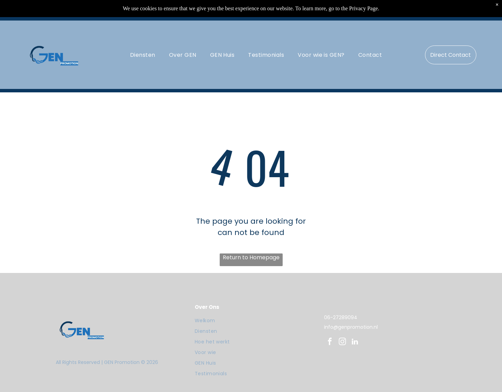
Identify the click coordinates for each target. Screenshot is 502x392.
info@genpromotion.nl (351, 327)
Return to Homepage (251, 257)
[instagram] (342, 342)
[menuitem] (142, 55)
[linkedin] (354, 342)
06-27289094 (340, 317)
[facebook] (329, 342)
